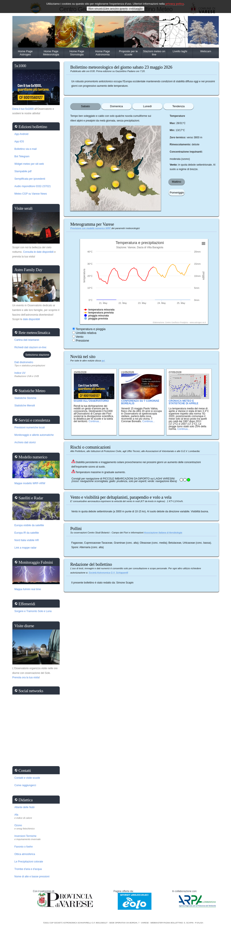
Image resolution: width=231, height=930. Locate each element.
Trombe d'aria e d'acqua (28, 869)
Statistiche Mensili (25, 405)
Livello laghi (180, 51)
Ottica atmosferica (25, 854)
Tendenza (178, 106)
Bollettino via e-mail (26, 148)
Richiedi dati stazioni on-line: (31, 347)
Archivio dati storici (25, 442)
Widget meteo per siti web (29, 163)
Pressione (82, 340)
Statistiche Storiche (25, 398)
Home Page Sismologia (77, 53)
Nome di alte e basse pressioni (32, 876)
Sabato (85, 106)
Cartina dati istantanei (27, 339)
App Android (21, 134)
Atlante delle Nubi (25, 807)
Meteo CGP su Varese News (31, 193)
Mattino (176, 181)
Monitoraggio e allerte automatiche (34, 434)
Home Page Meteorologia (51, 53)
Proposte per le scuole (128, 53)
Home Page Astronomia (102, 53)
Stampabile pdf (23, 171)
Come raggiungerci (25, 785)
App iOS (19, 141)
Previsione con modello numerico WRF (91, 228)
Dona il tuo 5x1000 (23, 108)
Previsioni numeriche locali (30, 427)
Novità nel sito (83, 356)
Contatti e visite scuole (27, 777)
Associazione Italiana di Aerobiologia (163, 532)
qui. (103, 360)
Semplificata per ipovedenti (30, 178)
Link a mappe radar (25, 547)
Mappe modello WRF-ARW (30, 483)
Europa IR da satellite (27, 532)
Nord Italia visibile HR (27, 540)
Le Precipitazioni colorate (29, 861)
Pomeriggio (177, 192)
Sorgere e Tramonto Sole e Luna (33, 611)
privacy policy (175, 3)
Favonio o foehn (24, 846)
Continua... (95, 421)
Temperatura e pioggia (90, 329)
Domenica (116, 106)
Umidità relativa (86, 333)
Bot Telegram (22, 156)
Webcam (205, 51)
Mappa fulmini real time (28, 589)
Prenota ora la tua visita (25, 677)
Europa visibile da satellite (29, 525)
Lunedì (147, 106)
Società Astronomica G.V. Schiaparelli (108, 572)
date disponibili (31, 319)
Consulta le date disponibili (38, 251)
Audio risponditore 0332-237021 (33, 186)
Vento (79, 336)
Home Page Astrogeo (25, 53)
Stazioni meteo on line (154, 53)
